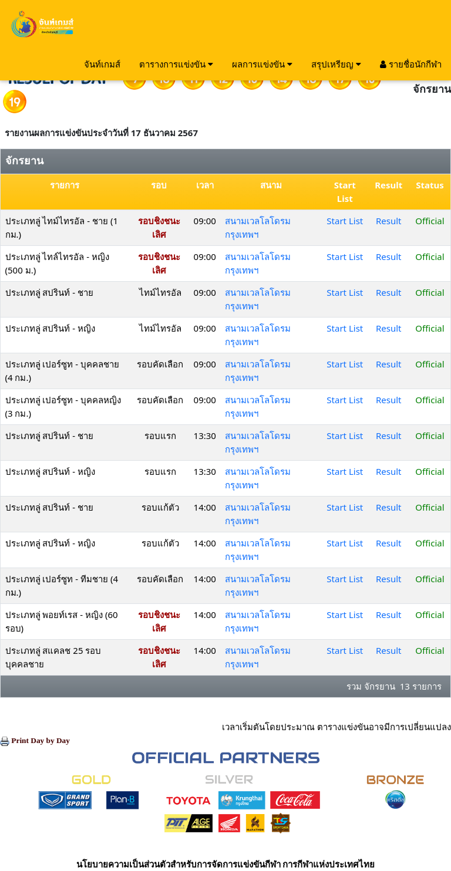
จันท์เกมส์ (102, 64)
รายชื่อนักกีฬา (411, 64)
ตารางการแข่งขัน (176, 64)
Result (389, 221)
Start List (345, 221)
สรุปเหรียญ (336, 64)
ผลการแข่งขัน (262, 64)
